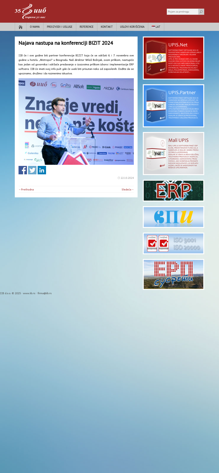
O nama (35, 26)
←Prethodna (26, 189)
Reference (87, 26)
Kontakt (107, 26)
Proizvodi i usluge (59, 26)
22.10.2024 (127, 178)
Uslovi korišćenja (132, 26)
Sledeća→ (128, 189)
